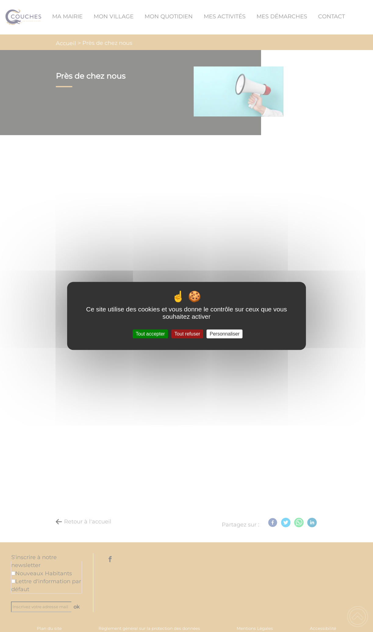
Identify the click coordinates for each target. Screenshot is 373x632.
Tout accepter (150, 333)
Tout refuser (187, 333)
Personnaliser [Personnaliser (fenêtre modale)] (225, 333)
